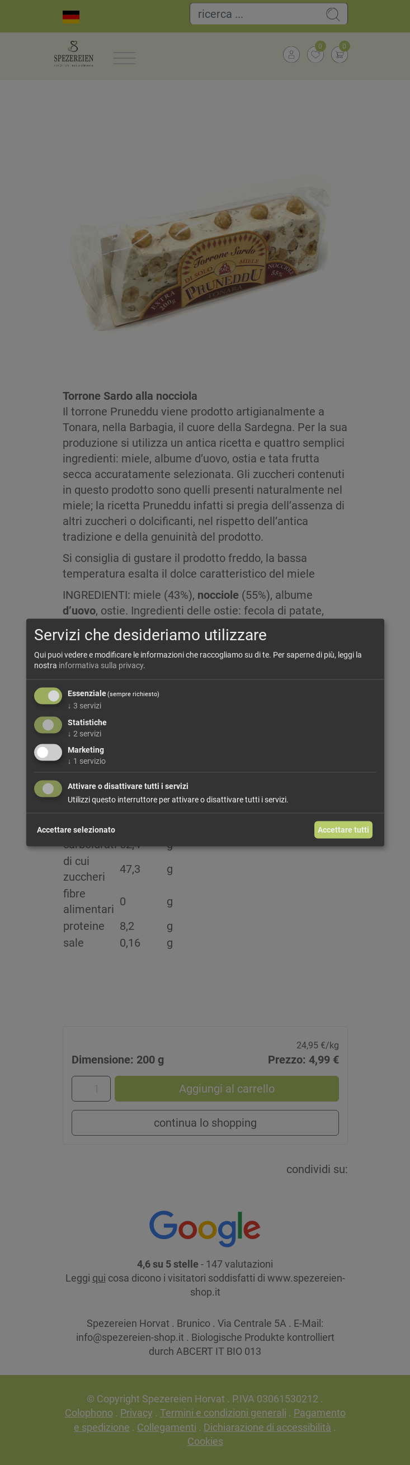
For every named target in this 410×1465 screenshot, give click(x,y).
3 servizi (84, 705)
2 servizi (84, 733)
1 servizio (87, 761)
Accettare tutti (343, 829)
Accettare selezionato (76, 829)
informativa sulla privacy (101, 665)
